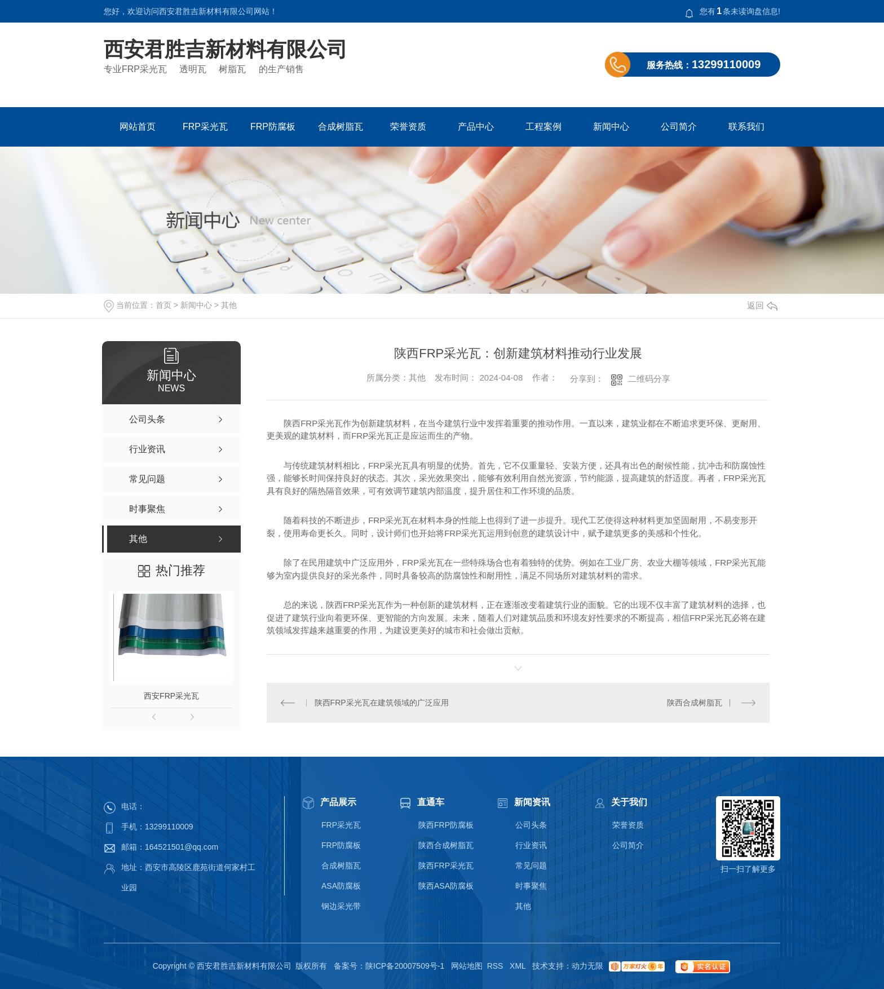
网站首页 (138, 126)
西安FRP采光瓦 (171, 695)
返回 (762, 305)
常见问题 (531, 865)
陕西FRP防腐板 (446, 824)
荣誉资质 (408, 126)
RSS (496, 965)
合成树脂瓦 (340, 126)
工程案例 (543, 126)
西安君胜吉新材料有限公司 (225, 49)
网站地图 (467, 965)
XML (519, 965)
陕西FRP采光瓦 (446, 865)
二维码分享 (649, 378)
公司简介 (679, 126)
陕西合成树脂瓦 (694, 702)
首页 (163, 305)
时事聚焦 (531, 885)
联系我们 (746, 126)
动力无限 (587, 965)
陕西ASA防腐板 (446, 885)
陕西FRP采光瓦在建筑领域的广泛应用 (382, 702)
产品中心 (476, 126)
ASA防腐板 (341, 885)
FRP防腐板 (272, 126)
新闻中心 (611, 126)
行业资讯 (531, 845)
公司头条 (531, 824)
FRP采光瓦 (205, 126)
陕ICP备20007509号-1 (404, 965)
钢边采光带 (341, 906)
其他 (229, 305)
